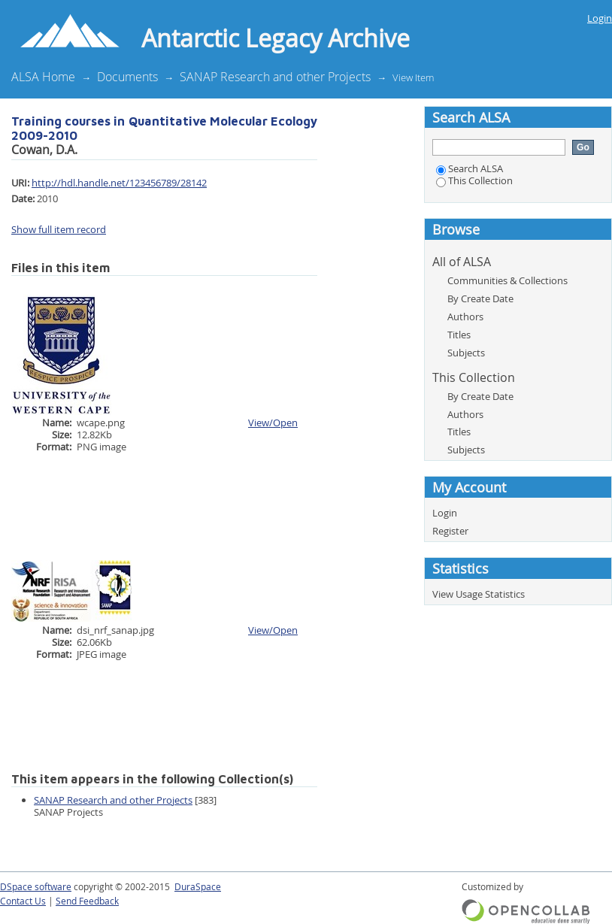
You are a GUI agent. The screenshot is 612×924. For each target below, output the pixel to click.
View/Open (273, 422)
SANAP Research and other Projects (275, 76)
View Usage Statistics (478, 594)
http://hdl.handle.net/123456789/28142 (119, 182)
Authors (465, 316)
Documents (127, 76)
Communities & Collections (507, 280)
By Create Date (480, 298)
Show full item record (58, 229)
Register (450, 531)
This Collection (474, 180)
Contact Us (23, 901)
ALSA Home (43, 76)
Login (599, 18)
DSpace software (35, 886)
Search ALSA (469, 168)
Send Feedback (87, 901)
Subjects (466, 352)
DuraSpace (197, 886)
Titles (459, 334)
